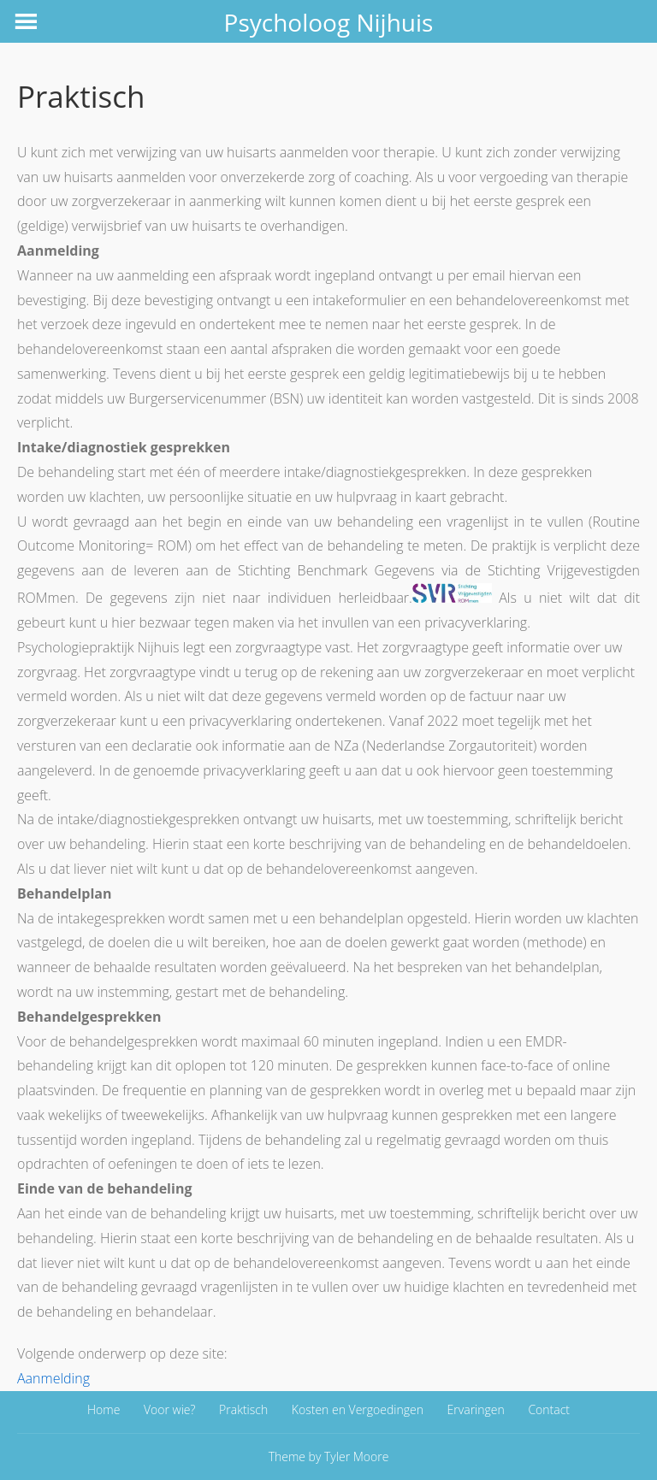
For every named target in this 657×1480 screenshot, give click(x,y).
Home (103, 1409)
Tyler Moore (356, 1456)
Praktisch (243, 1409)
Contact (549, 1409)
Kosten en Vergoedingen (357, 1409)
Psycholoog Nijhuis (329, 22)
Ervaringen (476, 1409)
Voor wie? (169, 1409)
